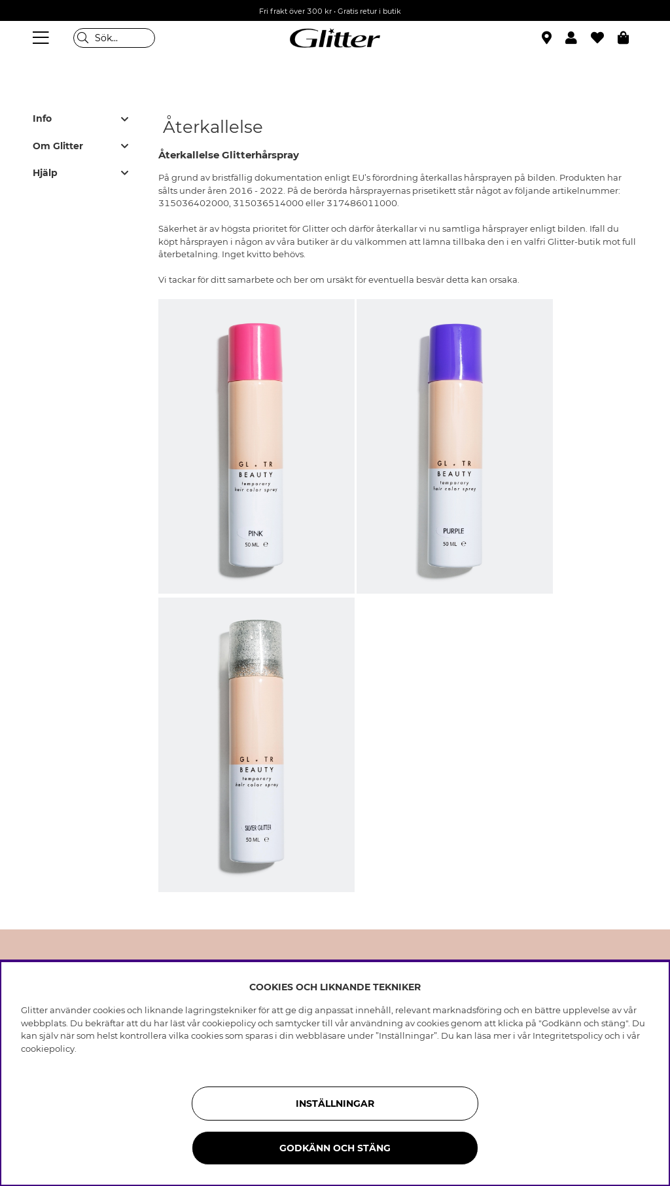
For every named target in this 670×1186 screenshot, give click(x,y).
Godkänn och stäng (335, 1148)
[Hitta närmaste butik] (548, 39)
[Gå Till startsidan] (335, 38)
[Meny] (42, 38)
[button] (578, 38)
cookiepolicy (48, 1048)
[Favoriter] (604, 38)
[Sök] (114, 38)
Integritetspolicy (568, 1035)
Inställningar (335, 1103)
